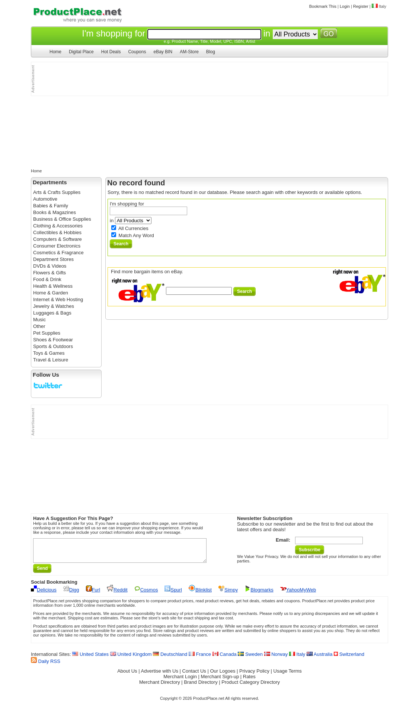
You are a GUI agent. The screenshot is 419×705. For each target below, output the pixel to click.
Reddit (117, 594)
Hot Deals (111, 51)
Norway (276, 658)
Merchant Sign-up (220, 681)
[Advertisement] (68, 79)
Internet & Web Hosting (58, 299)
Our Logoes (222, 675)
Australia (319, 658)
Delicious (44, 594)
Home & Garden (50, 293)
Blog (210, 51)
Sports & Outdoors (53, 346)
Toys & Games (49, 353)
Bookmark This (322, 6)
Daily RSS (45, 666)
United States (90, 658)
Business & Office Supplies (62, 219)
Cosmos (146, 594)
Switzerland (349, 658)
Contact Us (194, 675)
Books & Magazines (54, 212)
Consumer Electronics (56, 246)
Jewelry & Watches (53, 306)
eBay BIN (162, 51)
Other (39, 326)
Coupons (137, 51)
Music (39, 319)
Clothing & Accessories (58, 226)
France (200, 658)
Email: (283, 540)
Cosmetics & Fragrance (58, 252)
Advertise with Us (159, 675)
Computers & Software (57, 239)
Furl (93, 594)
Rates (249, 681)
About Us (127, 675)
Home (55, 51)
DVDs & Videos (49, 266)
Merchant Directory (159, 686)
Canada (224, 658)
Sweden (250, 658)
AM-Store (189, 51)
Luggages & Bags (52, 313)
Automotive (45, 199)
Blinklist (200, 594)
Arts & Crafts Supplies (56, 192)
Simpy (228, 594)
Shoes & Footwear (53, 339)
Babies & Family (50, 205)
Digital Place (81, 51)
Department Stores (53, 259)
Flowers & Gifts (49, 272)
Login (345, 6)
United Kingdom (131, 658)
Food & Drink (47, 279)
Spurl (173, 594)
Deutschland (170, 658)
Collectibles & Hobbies (57, 232)
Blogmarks (258, 594)
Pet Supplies (46, 333)
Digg (71, 594)
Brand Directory (200, 686)
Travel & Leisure (50, 360)
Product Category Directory (250, 686)
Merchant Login (180, 681)
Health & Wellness (53, 286)
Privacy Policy (254, 675)
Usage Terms (288, 675)
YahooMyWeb (298, 594)
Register (360, 6)
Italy (297, 658)
